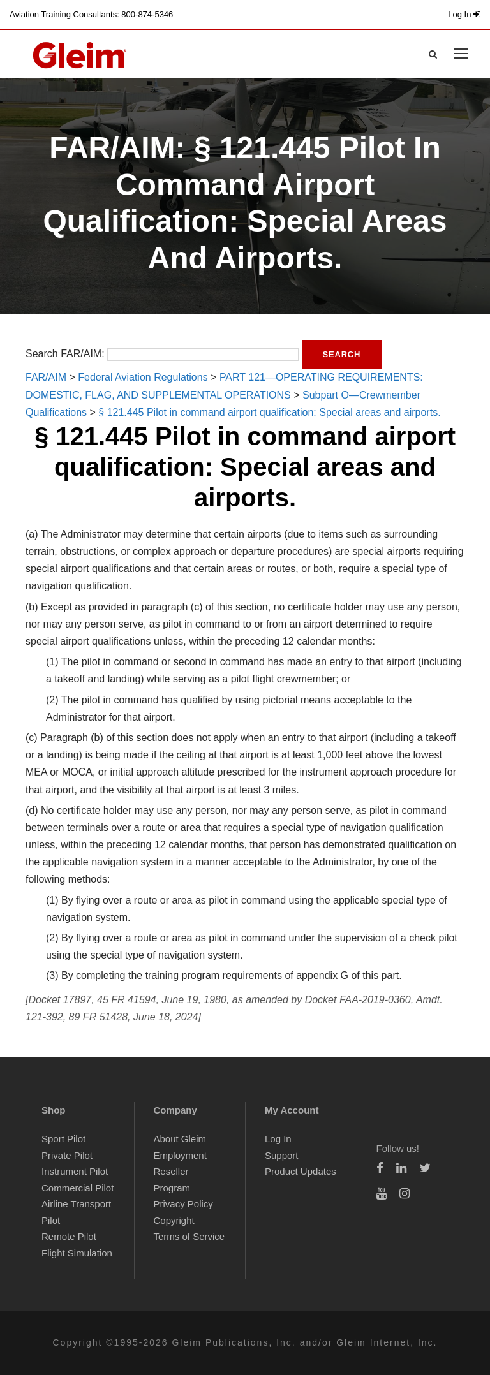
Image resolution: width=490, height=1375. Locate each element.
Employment (180, 1155)
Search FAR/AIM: (65, 353)
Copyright (174, 1220)
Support (282, 1155)
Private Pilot (67, 1155)
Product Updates (300, 1171)
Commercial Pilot (77, 1187)
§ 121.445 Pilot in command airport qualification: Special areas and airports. (269, 412)
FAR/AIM (46, 377)
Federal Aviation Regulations (142, 377)
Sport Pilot (63, 1138)
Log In (464, 14)
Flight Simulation (76, 1252)
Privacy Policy (183, 1203)
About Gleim (180, 1138)
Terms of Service (189, 1236)
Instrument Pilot (74, 1171)
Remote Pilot (68, 1236)
